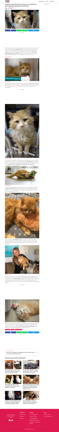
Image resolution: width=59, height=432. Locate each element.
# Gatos (12, 329)
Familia (46, 1)
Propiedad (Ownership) (34, 420)
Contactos (22, 416)
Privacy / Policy (47, 414)
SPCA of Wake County (8, 81)
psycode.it (22, 418)
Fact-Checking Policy (34, 414)
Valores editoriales (33, 418)
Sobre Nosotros (23, 414)
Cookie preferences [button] (48, 416)
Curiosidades (41, 1)
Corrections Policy (33, 416)
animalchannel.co (9, 56)
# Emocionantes (18, 329)
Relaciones (52, 1)
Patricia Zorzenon (11, 7)
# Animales (7, 329)
